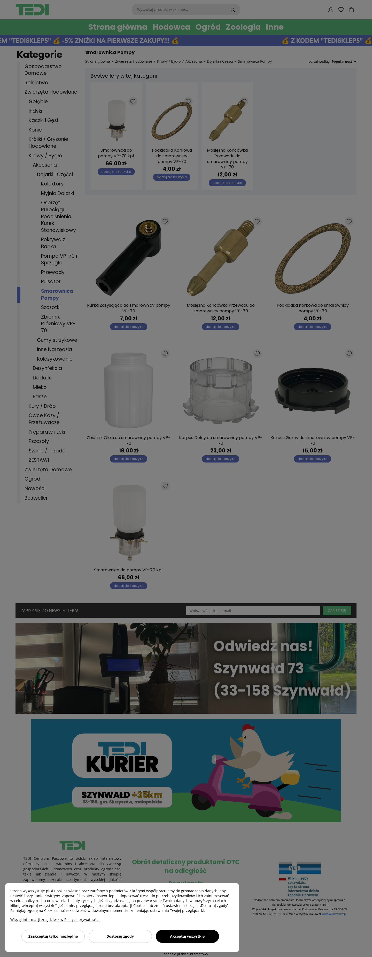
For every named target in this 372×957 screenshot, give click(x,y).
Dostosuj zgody (120, 936)
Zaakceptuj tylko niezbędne (53, 936)
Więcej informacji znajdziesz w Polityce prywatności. (55, 919)
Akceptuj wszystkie (187, 936)
